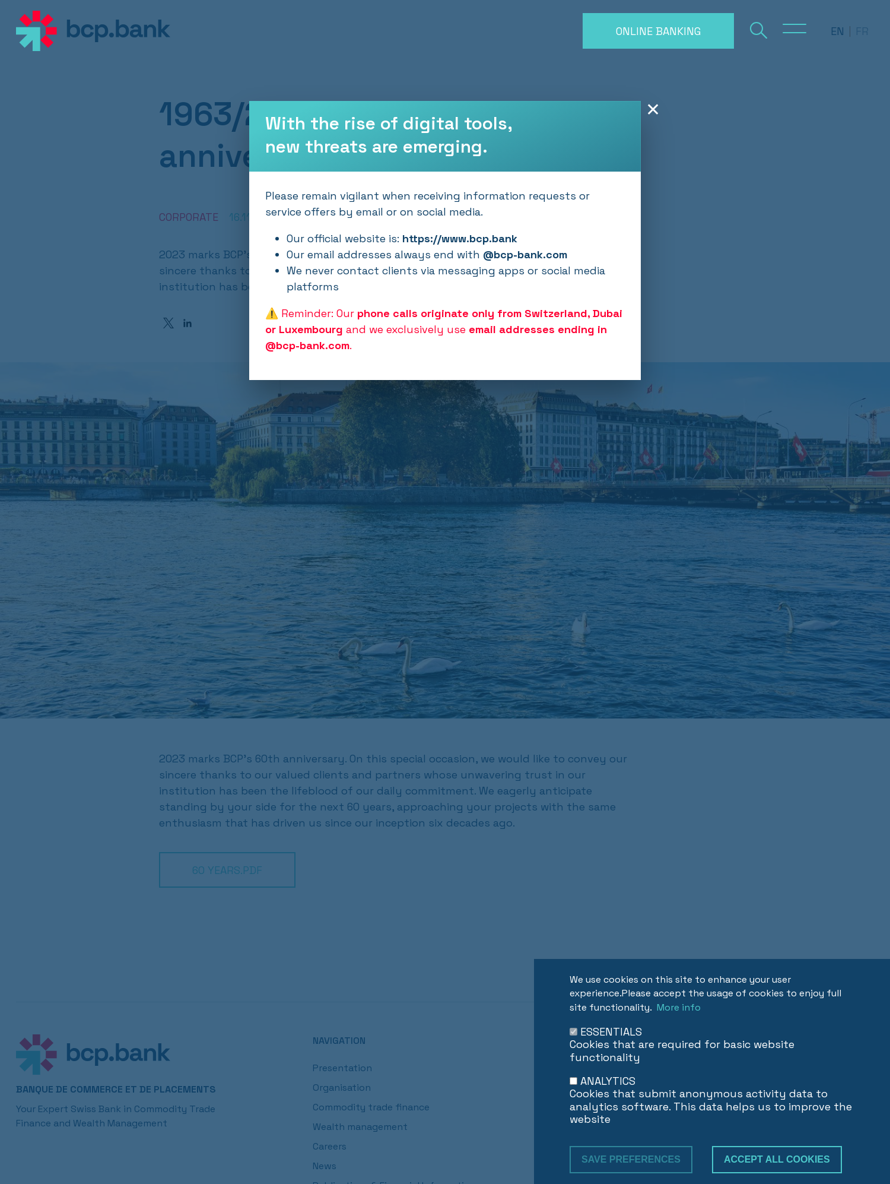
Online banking (658, 31)
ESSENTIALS (611, 1032)
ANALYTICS (607, 1081)
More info (679, 1007)
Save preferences (631, 1159)
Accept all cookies (777, 1159)
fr (862, 31)
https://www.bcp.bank (459, 238)
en (837, 31)
